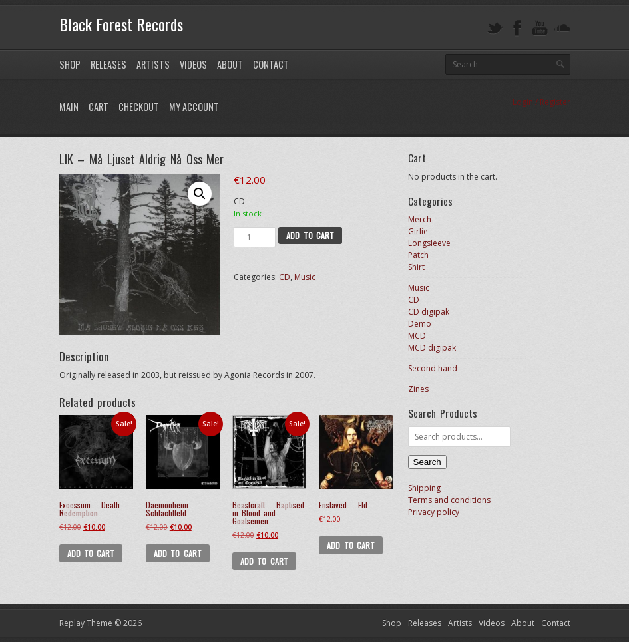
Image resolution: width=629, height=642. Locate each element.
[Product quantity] (255, 237)
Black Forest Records (121, 24)
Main (69, 107)
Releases (108, 64)
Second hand (432, 368)
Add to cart (310, 235)
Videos (193, 64)
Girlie (418, 231)
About (230, 64)
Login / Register (541, 102)
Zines (418, 389)
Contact (271, 64)
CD (284, 277)
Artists (153, 64)
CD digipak (428, 311)
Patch (418, 255)
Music (304, 277)
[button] (200, 194)
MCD (417, 335)
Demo (419, 323)
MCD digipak (432, 347)
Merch (419, 219)
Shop (70, 64)
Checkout (138, 107)
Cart (98, 107)
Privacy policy (433, 512)
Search (427, 462)
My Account (194, 107)
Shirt (416, 267)
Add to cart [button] (91, 553)
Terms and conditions (449, 500)
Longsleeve (429, 243)
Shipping (424, 488)
